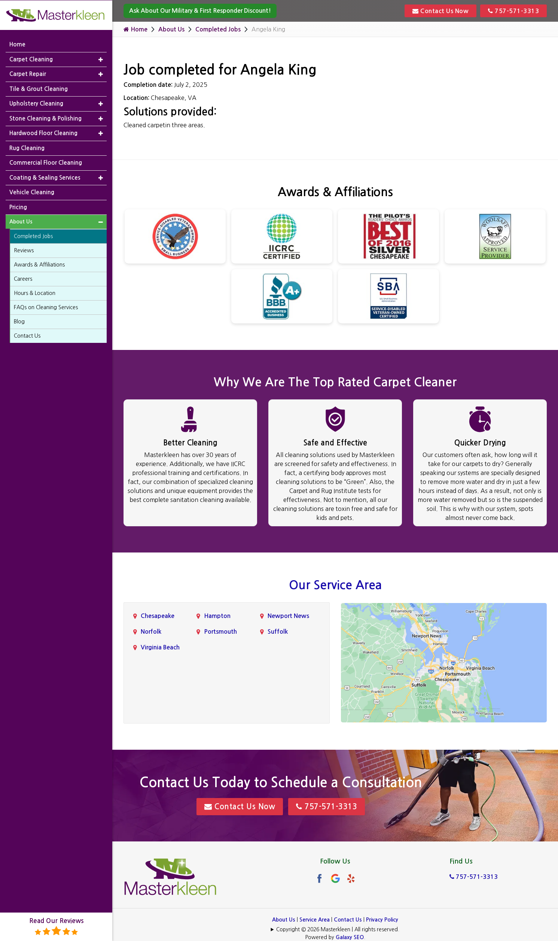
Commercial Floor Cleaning (45, 162)
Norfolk (151, 631)
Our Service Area (335, 585)
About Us (171, 29)
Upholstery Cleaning (36, 103)
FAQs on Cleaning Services (46, 307)
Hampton (217, 616)
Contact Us (348, 919)
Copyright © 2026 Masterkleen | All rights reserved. (337, 929)
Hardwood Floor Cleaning (43, 133)
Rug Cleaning (27, 147)
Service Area (314, 919)
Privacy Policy (382, 919)
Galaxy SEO (350, 937)
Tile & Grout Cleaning (38, 88)
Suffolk (278, 631)
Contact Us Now (440, 11)
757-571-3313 (513, 11)
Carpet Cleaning (31, 59)
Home (135, 29)
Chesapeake (157, 616)
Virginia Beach (160, 647)
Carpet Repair (27, 74)
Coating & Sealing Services (44, 177)
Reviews (24, 250)
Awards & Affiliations (39, 264)
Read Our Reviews (56, 927)
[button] (101, 59)
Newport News (288, 616)
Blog (19, 321)
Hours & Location (34, 293)
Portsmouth (220, 631)
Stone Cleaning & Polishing (45, 118)
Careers (23, 278)
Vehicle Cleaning (31, 192)
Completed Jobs (218, 29)
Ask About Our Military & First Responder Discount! (200, 10)
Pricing (18, 207)
